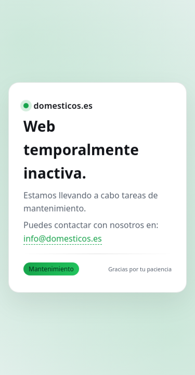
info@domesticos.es (62, 238)
